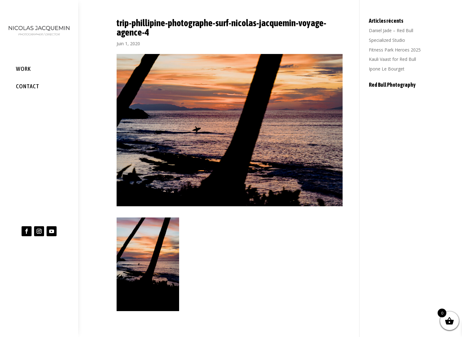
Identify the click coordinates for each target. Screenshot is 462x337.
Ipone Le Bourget (386, 69)
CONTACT (27, 85)
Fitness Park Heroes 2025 (395, 50)
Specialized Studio (387, 40)
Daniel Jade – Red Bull (391, 30)
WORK (23, 68)
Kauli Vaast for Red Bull (392, 59)
